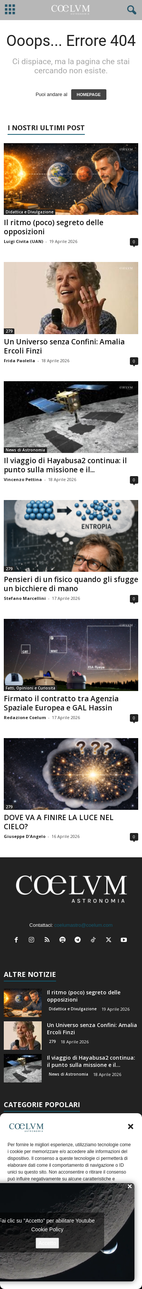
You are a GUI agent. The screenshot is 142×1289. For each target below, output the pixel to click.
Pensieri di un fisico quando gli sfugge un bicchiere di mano (71, 583)
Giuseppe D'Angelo (24, 836)
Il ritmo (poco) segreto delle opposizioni (53, 227)
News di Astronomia (25, 450)
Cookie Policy (47, 1229)
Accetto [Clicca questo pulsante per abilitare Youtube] (47, 1243)
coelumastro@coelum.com (83, 925)
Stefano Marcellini (25, 598)
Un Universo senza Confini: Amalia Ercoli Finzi (64, 346)
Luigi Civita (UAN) (23, 241)
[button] (130, 1126)
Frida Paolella (19, 360)
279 (9, 331)
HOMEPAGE (89, 94)
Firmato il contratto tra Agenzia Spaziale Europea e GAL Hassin (61, 703)
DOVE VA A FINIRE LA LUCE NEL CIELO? (59, 822)
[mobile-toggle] (10, 10)
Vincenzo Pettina (23, 479)
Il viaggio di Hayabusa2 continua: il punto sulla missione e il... (65, 465)
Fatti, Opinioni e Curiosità (30, 688)
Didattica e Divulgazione (29, 212)
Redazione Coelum (25, 717)
